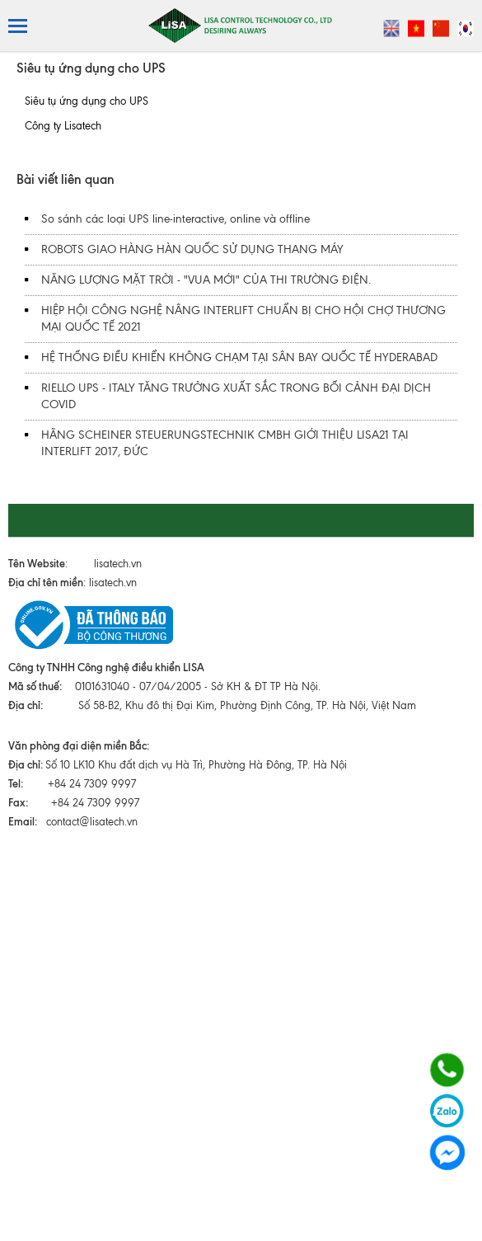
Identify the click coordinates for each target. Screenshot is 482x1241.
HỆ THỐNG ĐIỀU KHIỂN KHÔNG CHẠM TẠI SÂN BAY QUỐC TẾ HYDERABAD (239, 357)
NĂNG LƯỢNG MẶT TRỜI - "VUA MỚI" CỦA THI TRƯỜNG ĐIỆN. (206, 280)
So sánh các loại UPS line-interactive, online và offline (175, 219)
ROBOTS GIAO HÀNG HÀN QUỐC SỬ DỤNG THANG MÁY (192, 249)
